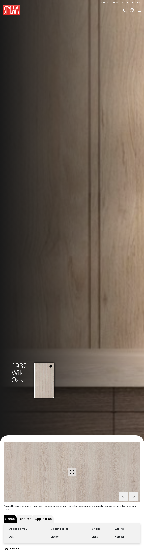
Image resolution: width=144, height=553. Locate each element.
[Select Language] (132, 10)
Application (43, 519)
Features (25, 519)
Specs (10, 519)
